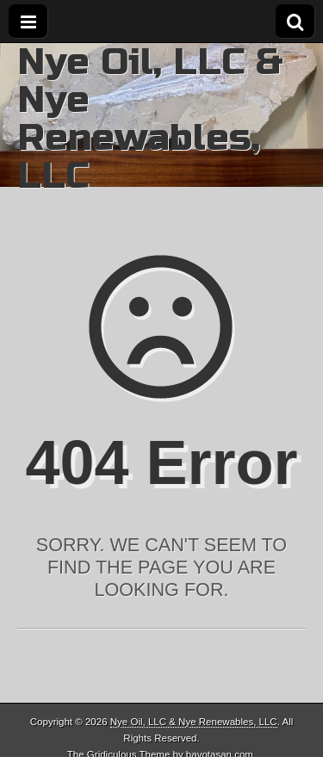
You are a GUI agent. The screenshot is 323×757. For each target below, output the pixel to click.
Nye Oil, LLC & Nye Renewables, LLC (150, 118)
